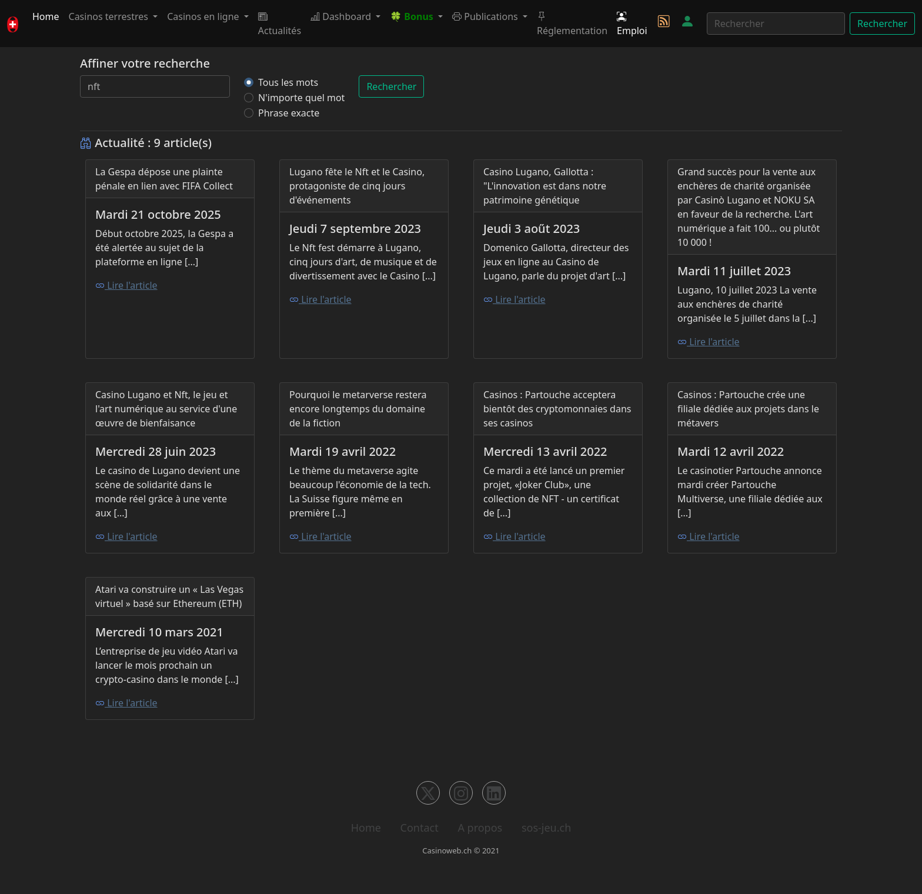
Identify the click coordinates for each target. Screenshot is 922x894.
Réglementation (572, 23)
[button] (416, 16)
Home (45, 16)
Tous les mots (288, 82)
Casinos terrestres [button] (110, 16)
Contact (419, 827)
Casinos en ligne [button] (204, 16)
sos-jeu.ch (546, 827)
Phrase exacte (288, 112)
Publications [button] (486, 16)
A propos (479, 827)
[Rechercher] (776, 23)
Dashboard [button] (341, 16)
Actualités (279, 23)
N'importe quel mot (301, 97)
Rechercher (882, 23)
